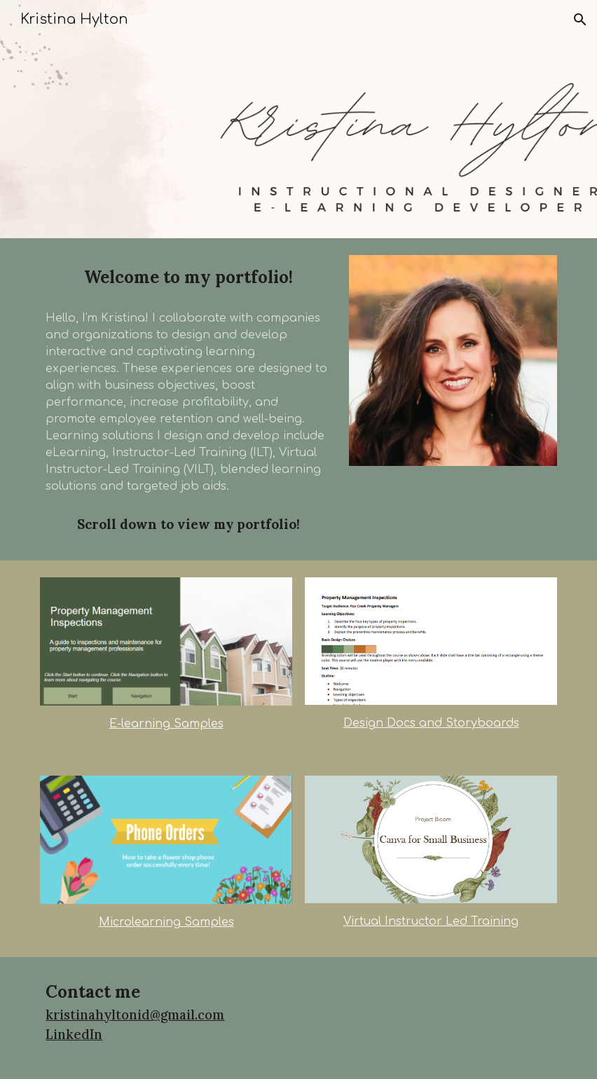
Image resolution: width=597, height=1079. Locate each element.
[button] (580, 19)
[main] (188, 277)
